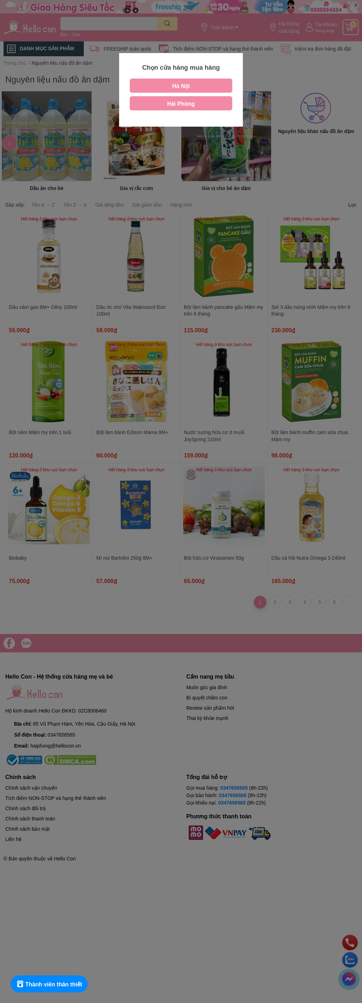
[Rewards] (49, 983)
